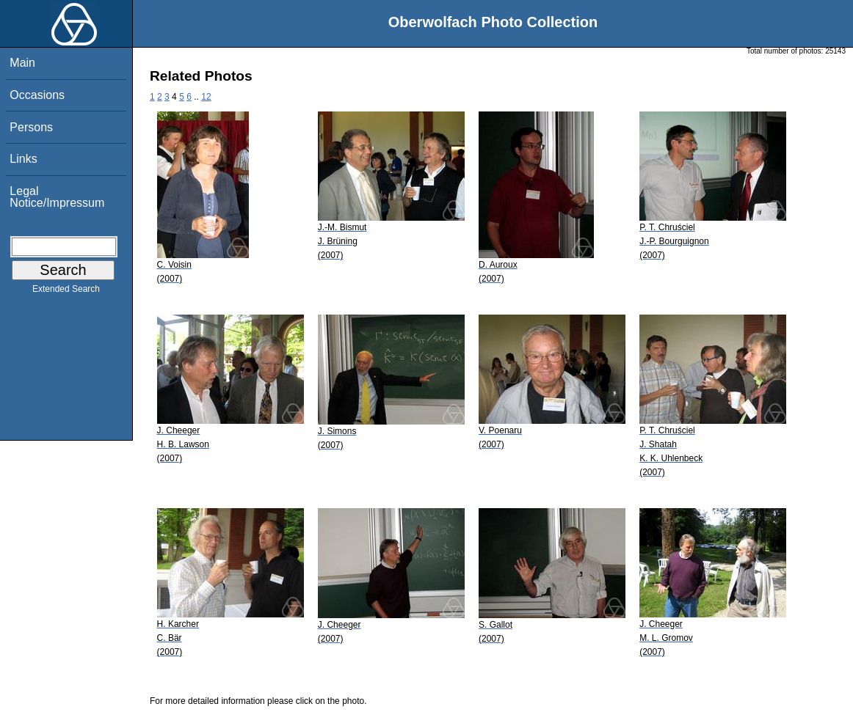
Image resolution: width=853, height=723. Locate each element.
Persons (31, 127)
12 (206, 97)
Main (22, 62)
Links (23, 159)
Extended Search (66, 291)
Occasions (37, 95)
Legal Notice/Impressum (57, 197)
